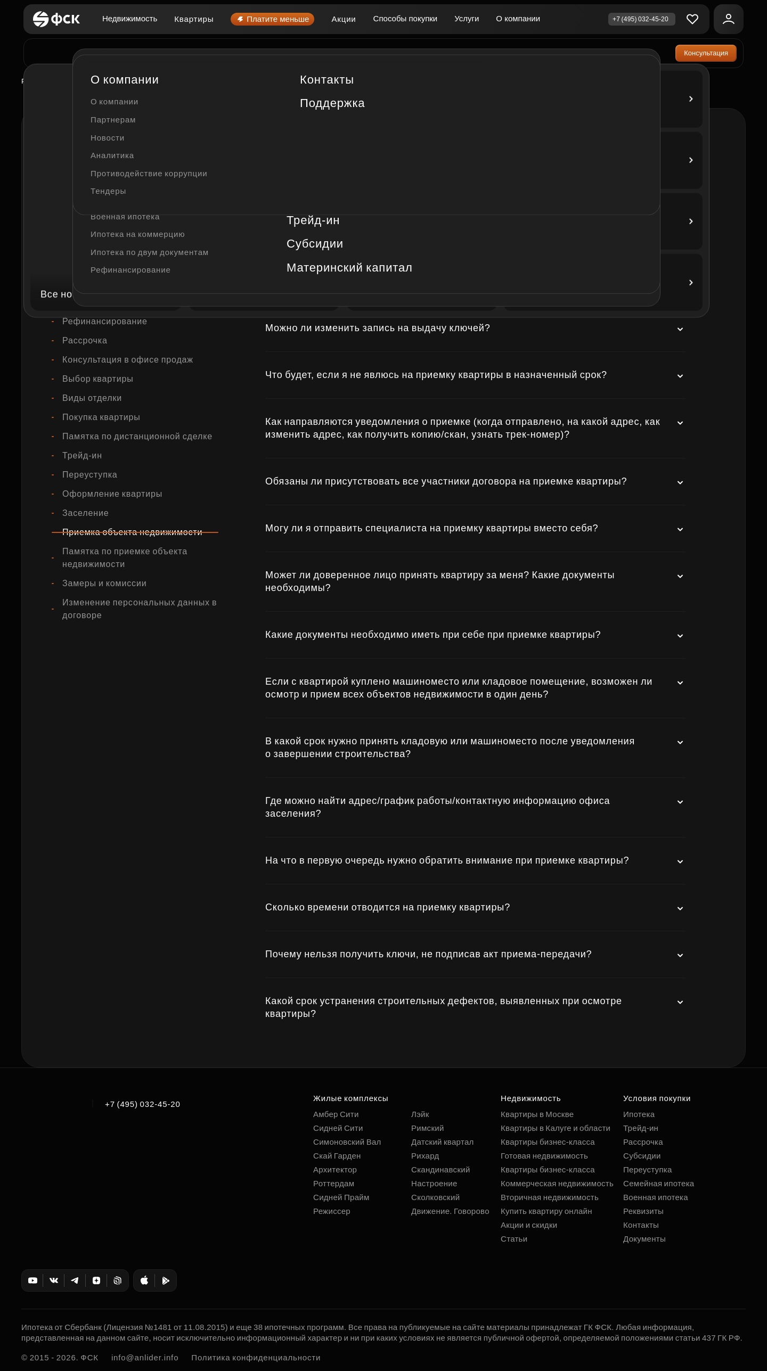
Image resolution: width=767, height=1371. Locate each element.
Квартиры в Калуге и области (555, 1127)
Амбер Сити (336, 1114)
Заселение (85, 513)
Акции (343, 18)
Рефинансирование (105, 321)
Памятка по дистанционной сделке (137, 436)
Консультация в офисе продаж (127, 359)
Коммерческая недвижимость (126, 302)
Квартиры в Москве (537, 1114)
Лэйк (420, 1114)
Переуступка (90, 474)
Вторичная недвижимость (550, 1197)
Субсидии (642, 1155)
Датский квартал (442, 1141)
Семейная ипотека (658, 1183)
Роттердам (40, 81)
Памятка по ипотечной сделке (126, 244)
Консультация (706, 53)
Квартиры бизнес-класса (548, 1141)
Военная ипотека (655, 1197)
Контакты (641, 1224)
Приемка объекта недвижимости (132, 532)
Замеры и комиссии (104, 583)
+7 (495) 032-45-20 (143, 1104)
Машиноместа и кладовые (118, 283)
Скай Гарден (337, 1155)
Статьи (514, 1238)
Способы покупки (405, 18)
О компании (518, 18)
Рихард (425, 1155)
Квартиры (194, 18)
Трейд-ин (82, 455)
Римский (427, 1127)
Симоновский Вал (347, 1141)
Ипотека (80, 225)
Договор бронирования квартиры (133, 206)
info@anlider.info (144, 1357)
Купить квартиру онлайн (546, 1211)
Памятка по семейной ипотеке (127, 263)
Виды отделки (92, 398)
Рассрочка (85, 340)
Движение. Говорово (450, 1211)
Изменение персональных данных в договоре (139, 609)
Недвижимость (129, 18)
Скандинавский (440, 1169)
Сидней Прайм (341, 1197)
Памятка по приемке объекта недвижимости (124, 558)
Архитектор (335, 1169)
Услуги (466, 18)
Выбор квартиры (98, 378)
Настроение (434, 1183)
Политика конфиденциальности (256, 1357)
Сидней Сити (338, 1127)
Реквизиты (643, 1211)
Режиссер (331, 1211)
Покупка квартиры (101, 417)
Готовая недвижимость (544, 1155)
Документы (644, 1238)
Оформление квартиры (112, 493)
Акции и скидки (529, 1224)
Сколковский (435, 1197)
